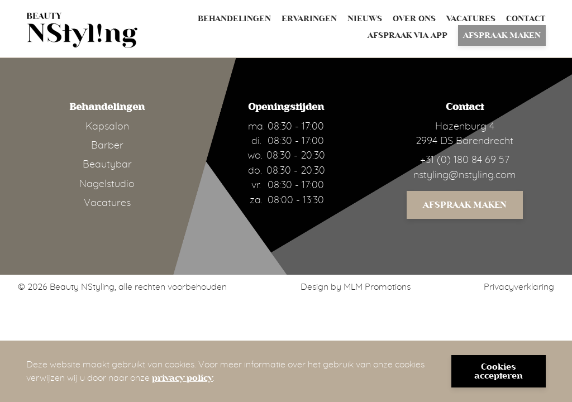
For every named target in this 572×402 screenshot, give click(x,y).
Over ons (414, 19)
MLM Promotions (377, 287)
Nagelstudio (107, 184)
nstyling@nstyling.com (464, 175)
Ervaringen (309, 19)
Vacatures (470, 19)
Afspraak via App (407, 35)
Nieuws (364, 19)
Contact (526, 19)
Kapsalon (107, 127)
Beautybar (107, 165)
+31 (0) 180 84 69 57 (464, 160)
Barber (107, 146)
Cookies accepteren (498, 371)
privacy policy (182, 378)
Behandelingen (234, 19)
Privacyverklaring (519, 287)
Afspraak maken (502, 35)
